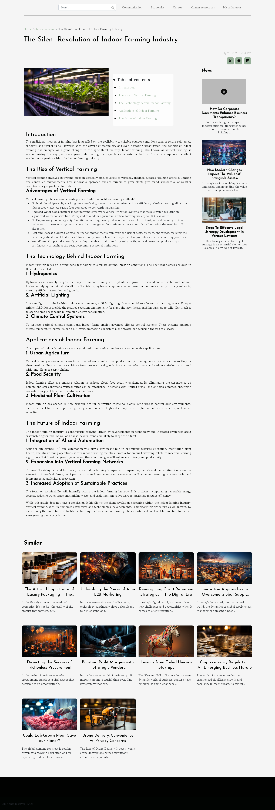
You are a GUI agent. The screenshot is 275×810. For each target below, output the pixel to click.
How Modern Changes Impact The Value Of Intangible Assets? (224, 174)
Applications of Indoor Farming (139, 110)
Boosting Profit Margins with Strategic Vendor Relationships (108, 667)
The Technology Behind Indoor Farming (145, 103)
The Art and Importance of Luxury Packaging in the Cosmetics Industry (49, 594)
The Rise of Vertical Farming (137, 95)
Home (28, 29)
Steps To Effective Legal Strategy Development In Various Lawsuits (224, 232)
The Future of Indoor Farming (138, 118)
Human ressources (202, 7)
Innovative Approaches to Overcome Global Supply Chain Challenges (224, 594)
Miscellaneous (232, 7)
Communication (132, 7)
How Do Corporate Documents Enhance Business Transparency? (224, 113)
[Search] (87, 7)
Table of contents (133, 80)
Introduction (127, 87)
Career (177, 7)
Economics (158, 7)
